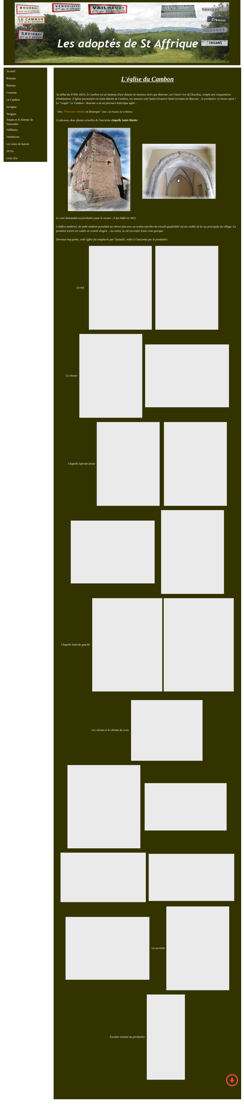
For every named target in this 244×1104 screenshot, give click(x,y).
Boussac (11, 85)
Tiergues (11, 114)
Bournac (11, 78)
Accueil (10, 71)
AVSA (10, 151)
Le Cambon (13, 99)
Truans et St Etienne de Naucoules (19, 122)
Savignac (11, 107)
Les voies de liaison (17, 144)
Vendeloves (13, 137)
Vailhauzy (12, 129)
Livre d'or (12, 158)
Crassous (11, 92)
